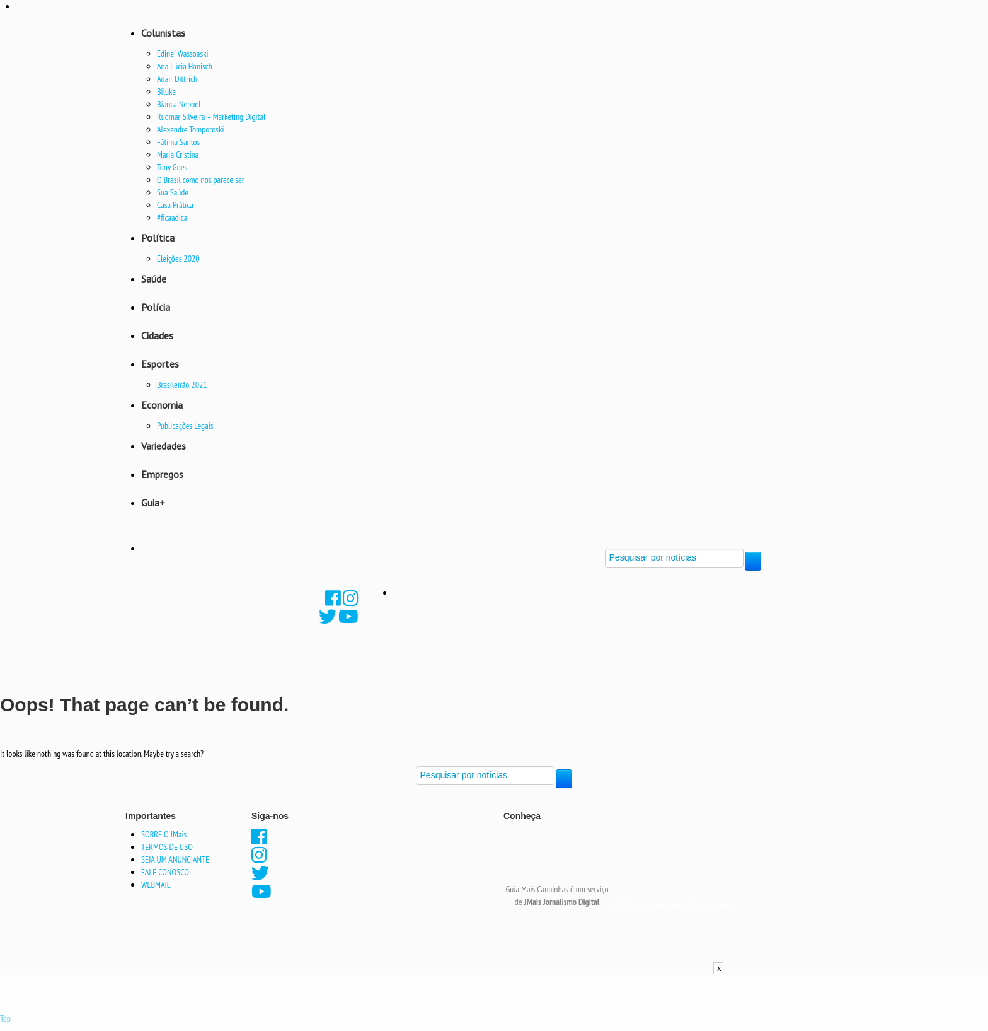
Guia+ (153, 502)
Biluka (166, 91)
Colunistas (163, 32)
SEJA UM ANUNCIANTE (175, 859)
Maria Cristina (177, 154)
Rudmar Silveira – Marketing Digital (211, 116)
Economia (162, 405)
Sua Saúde (172, 192)
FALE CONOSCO (165, 872)
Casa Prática (175, 205)
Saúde (153, 278)
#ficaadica (172, 217)
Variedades (163, 446)
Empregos (162, 474)
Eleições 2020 (178, 258)
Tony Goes (172, 167)
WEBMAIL (156, 884)
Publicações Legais (185, 425)
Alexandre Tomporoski (190, 129)
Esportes (160, 364)
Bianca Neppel (178, 104)
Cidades (157, 335)
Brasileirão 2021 (182, 384)
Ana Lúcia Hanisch (184, 66)
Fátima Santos (178, 142)
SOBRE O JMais (164, 834)
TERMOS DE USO (167, 847)
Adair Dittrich (177, 78)
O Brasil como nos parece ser (200, 179)
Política (158, 237)
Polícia (155, 307)
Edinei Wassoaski (183, 53)
